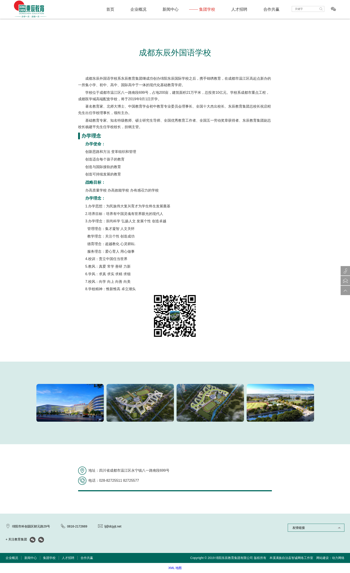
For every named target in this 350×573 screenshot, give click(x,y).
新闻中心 (170, 9)
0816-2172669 (77, 526)
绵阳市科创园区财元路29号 (31, 526)
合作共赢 (271, 9)
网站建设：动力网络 (330, 558)
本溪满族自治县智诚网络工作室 (291, 558)
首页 (110, 9)
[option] (70, 403)
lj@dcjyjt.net (112, 526)
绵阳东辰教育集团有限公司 (234, 558)
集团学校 (207, 9)
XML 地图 (175, 568)
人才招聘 (239, 9)
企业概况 (138, 9)
